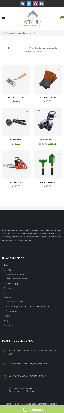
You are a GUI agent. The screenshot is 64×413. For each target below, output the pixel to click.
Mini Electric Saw (16, 182)
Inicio (4, 33)
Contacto (8, 325)
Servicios (8, 288)
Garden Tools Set (16, 97)
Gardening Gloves (47, 97)
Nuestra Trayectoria (15, 274)
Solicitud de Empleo (15, 301)
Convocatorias (12, 311)
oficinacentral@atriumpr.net (21, 388)
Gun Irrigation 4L (16, 139)
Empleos (8, 297)
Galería (7, 316)
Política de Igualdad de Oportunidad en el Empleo (28, 306)
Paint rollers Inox (47, 182)
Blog (6, 320)
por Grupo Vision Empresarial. (35, 404)
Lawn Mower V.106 (48, 139)
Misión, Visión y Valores (16, 278)
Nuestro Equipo (13, 283)
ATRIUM (7, 270)
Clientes (8, 293)
